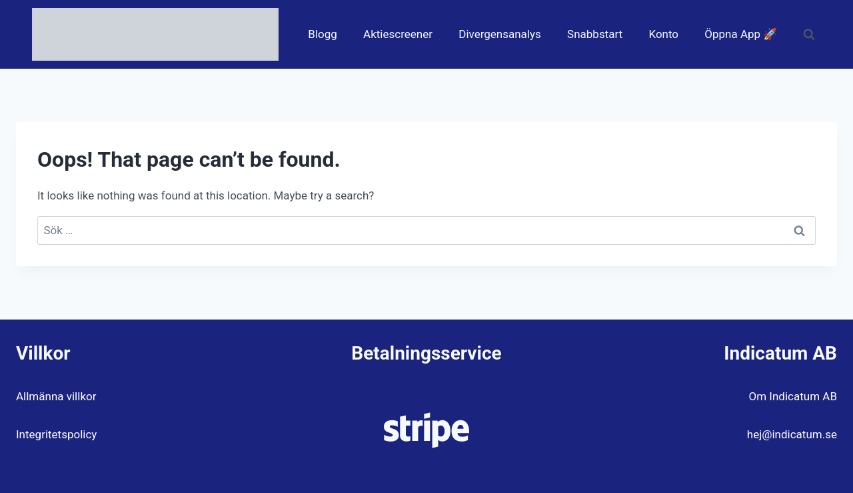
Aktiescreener (397, 34)
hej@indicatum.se (792, 434)
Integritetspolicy (56, 434)
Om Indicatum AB (793, 396)
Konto (663, 34)
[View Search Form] (809, 35)
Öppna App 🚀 (740, 34)
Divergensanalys (499, 34)
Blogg (322, 34)
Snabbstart (594, 34)
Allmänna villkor (56, 396)
